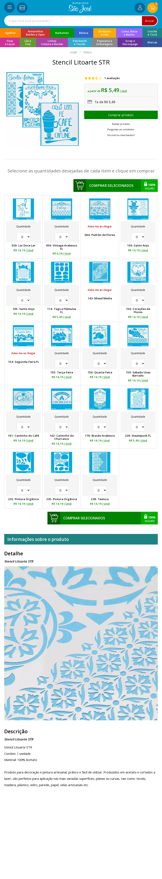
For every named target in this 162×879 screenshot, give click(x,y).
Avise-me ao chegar (100, 226)
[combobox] (81, 20)
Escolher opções (121, 115)
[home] (80, 11)
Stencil (87, 52)
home (74, 52)
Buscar (149, 21)
